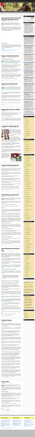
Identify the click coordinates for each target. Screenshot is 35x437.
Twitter (13, 52)
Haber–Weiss (12, 403)
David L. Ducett (26, 296)
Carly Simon (17, 112)
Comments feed (26, 315)
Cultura (11, 127)
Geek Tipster (10, 57)
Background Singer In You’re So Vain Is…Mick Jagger (10, 109)
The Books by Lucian (7, 270)
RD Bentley (3, 57)
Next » (8, 413)
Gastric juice (3, 352)
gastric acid (5, 349)
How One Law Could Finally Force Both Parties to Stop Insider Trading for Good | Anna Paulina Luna (28, 425)
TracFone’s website (10, 209)
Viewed (25, 280)
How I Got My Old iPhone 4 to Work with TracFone (10, 195)
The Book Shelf (27, 131)
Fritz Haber (18, 385)
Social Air (13, 127)
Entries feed (25, 313)
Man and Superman (12, 282)
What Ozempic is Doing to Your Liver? (17, 425)
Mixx (5, 52)
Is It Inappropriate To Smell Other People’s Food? (10, 126)
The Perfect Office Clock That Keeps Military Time (10, 165)
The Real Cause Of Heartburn (6, 320)
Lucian (15, 271)
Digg (9, 52)
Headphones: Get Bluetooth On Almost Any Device (10, 56)
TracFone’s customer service (7, 241)
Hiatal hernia (16, 375)
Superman (2, 303)
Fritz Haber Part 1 (4, 409)
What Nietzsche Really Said (10, 262)
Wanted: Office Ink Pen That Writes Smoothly (9, 84)
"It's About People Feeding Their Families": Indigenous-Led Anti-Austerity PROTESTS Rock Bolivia (6, 425)
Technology (14, 57)
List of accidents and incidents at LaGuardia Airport (8, 50)
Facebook (11, 52)
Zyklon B (16, 394)
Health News (10, 321)
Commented (28, 280)
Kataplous (15, 270)
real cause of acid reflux (14, 327)
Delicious (7, 52)
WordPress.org (26, 317)
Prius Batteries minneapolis (27, 299)
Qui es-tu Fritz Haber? (5, 381)
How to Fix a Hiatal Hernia (11, 376)
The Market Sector (28, 133)
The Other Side (15, 127)
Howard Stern (3, 119)
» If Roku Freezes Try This (27, 55)
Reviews (12, 57)
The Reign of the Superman (5, 298)
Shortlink (20, 124)
